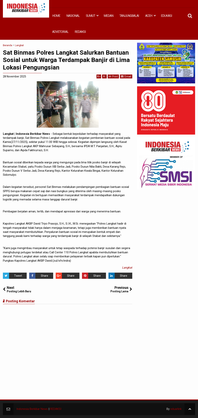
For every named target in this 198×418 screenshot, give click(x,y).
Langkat (127, 267)
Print (113, 76)
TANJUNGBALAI (129, 16)
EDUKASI (166, 16)
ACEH (148, 16)
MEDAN (108, 16)
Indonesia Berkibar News (32, 409)
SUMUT (90, 16)
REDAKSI (80, 32)
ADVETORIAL (60, 32)
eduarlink (176, 409)
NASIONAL (73, 16)
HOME (56, 16)
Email (126, 76)
